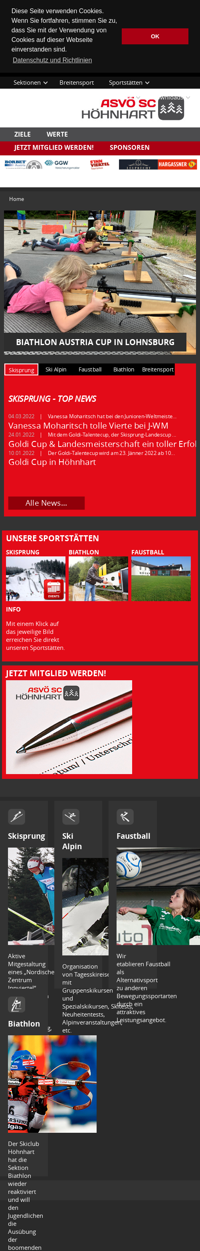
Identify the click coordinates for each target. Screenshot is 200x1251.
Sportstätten (126, 82)
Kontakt (122, 97)
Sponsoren (130, 147)
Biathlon (24, 1024)
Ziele (22, 133)
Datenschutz (31, 112)
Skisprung (26, 836)
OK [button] (155, 36)
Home (16, 198)
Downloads (167, 97)
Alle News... (46, 503)
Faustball (133, 836)
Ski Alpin (72, 841)
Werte (57, 133)
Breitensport (76, 82)
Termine (86, 97)
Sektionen (27, 82)
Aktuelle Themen (37, 97)
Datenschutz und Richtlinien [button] (52, 60)
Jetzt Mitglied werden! (54, 147)
